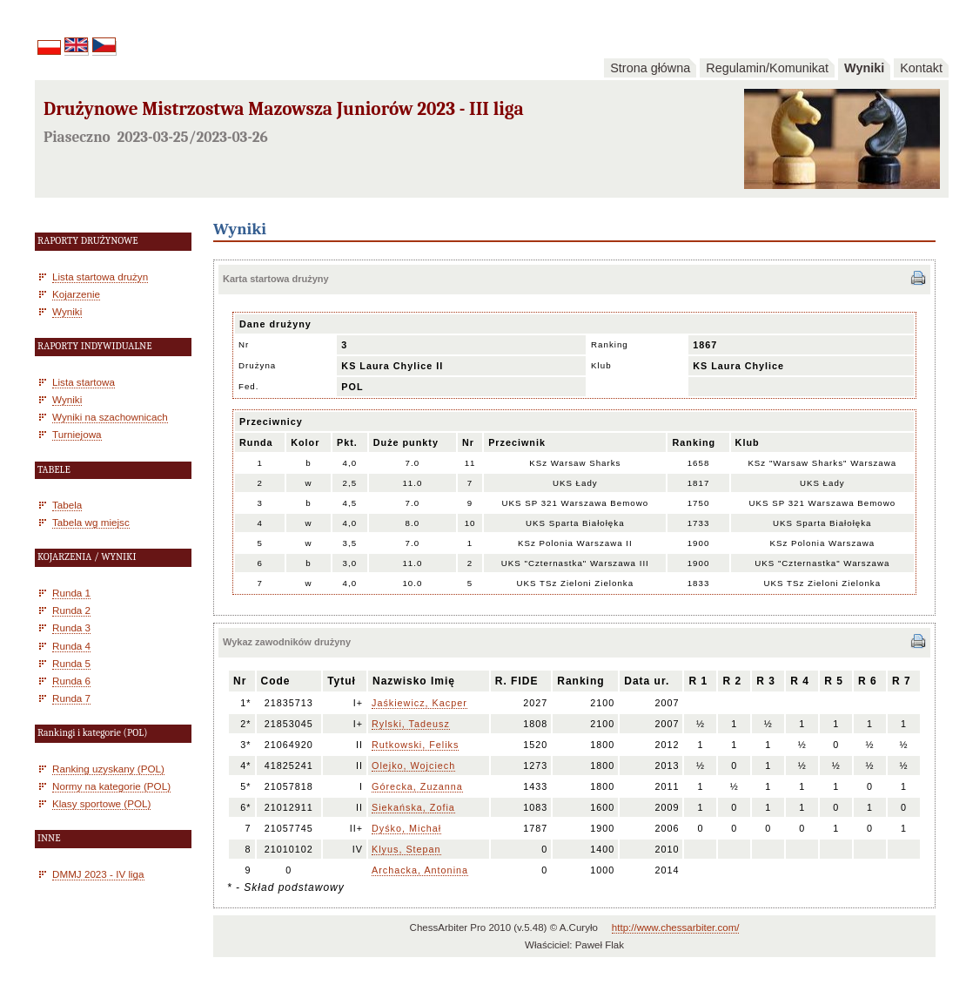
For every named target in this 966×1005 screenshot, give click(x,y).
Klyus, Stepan (406, 849)
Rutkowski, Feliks (415, 744)
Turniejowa (77, 434)
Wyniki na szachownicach (110, 416)
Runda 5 (71, 663)
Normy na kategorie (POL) (111, 786)
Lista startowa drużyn (100, 276)
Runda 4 (71, 645)
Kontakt (921, 68)
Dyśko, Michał (406, 828)
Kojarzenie (76, 294)
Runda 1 (71, 592)
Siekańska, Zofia (413, 807)
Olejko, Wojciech (413, 765)
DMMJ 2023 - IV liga (98, 874)
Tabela (67, 504)
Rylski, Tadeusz (411, 723)
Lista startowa (83, 382)
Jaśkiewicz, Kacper (419, 703)
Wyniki (864, 68)
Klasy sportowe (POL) (101, 803)
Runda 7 (71, 698)
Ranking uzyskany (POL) (108, 768)
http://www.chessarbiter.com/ (676, 927)
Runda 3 (71, 627)
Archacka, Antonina (420, 870)
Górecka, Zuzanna (417, 786)
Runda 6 (71, 680)
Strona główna (650, 68)
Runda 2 (71, 610)
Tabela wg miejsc (91, 522)
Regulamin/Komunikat (767, 68)
